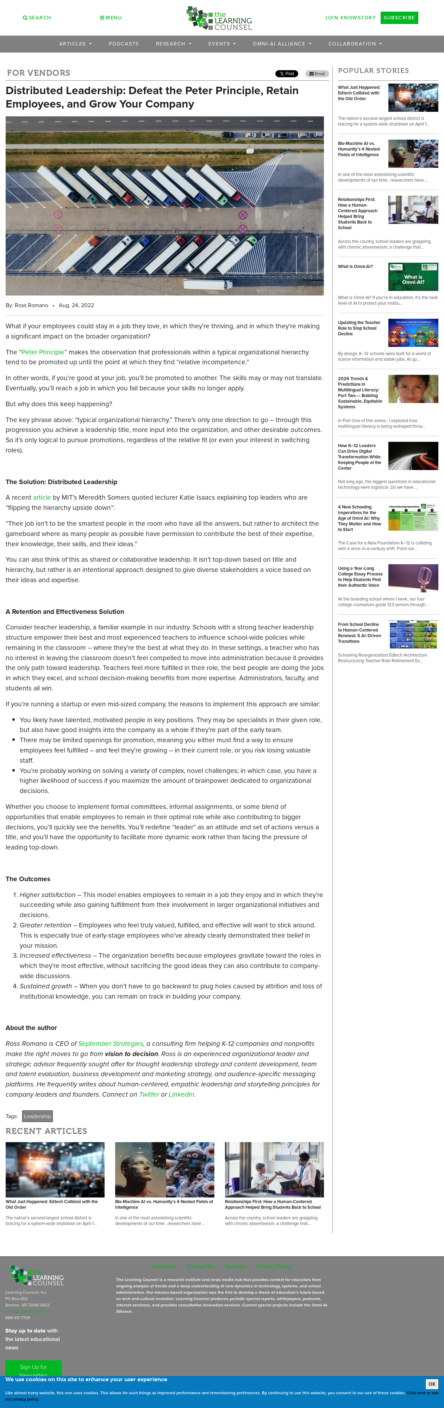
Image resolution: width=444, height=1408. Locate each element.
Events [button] (220, 44)
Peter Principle (42, 352)
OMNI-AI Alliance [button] (280, 44)
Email (317, 74)
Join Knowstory (350, 18)
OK (432, 1384)
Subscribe (399, 18)
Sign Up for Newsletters (33, 1371)
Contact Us (200, 1266)
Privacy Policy (274, 1266)
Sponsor (235, 1266)
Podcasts (124, 44)
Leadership (37, 1116)
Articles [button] (73, 44)
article (42, 497)
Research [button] (172, 44)
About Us (163, 1266)
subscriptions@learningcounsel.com (29, 1312)
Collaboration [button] (353, 44)
